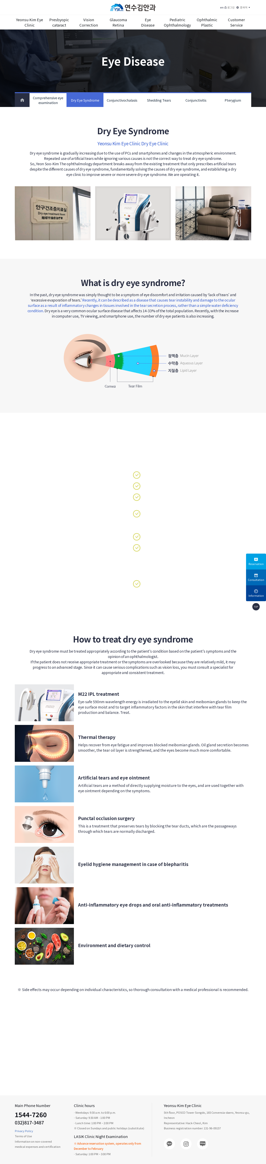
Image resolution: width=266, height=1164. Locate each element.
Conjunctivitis (195, 100)
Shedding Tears (159, 100)
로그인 (229, 7)
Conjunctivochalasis (122, 100)
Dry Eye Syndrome (85, 100)
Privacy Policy (24, 1131)
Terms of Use (23, 1136)
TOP (256, 606)
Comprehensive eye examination (48, 100)
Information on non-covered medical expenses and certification (37, 1144)
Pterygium (233, 100)
